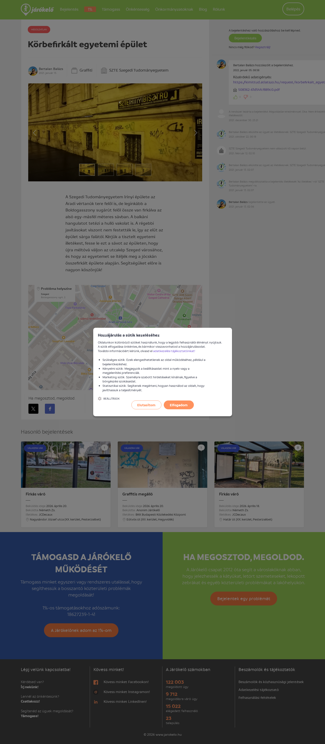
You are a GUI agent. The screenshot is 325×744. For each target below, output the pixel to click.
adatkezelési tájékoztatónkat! (174, 351)
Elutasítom (146, 405)
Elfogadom (179, 405)
